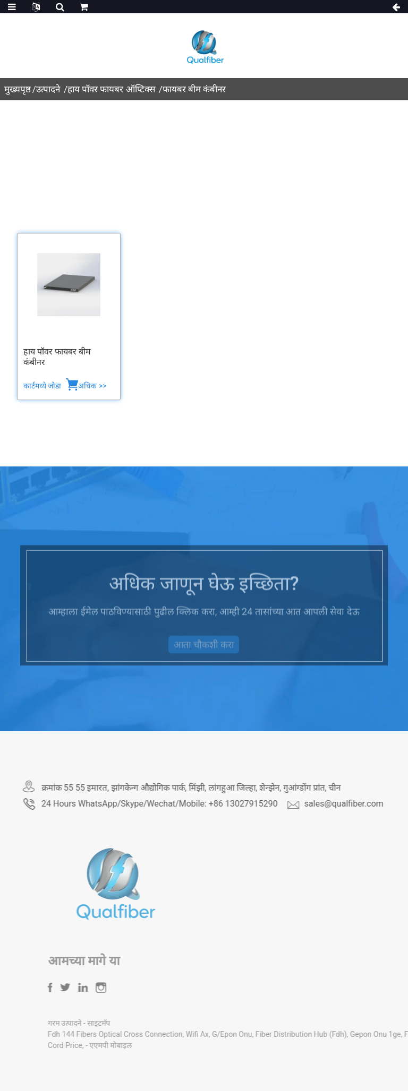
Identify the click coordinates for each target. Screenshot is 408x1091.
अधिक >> (92, 386)
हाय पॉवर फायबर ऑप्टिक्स (111, 89)
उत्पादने (48, 89)
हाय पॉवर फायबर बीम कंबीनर (57, 357)
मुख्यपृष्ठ (17, 89)
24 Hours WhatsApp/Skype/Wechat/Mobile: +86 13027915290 (196, 804)
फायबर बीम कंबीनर (194, 89)
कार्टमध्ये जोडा (43, 386)
